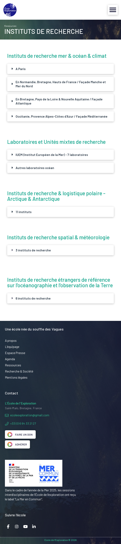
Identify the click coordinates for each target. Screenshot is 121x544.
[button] (113, 10)
